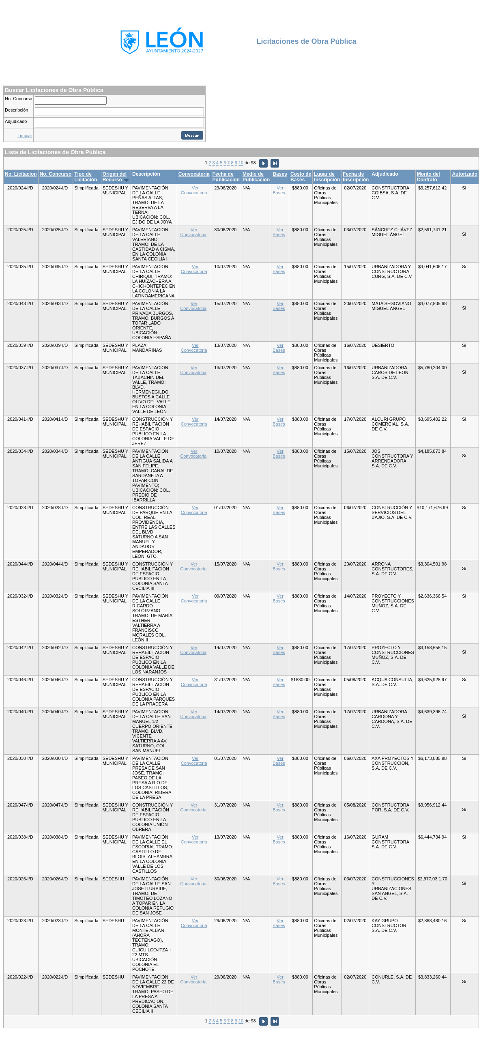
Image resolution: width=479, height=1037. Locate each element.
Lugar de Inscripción (327, 177)
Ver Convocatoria (194, 190)
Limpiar (24, 135)
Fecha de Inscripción (356, 177)
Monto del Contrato (428, 177)
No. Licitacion (21, 174)
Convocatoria (194, 174)
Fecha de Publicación (226, 177)
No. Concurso (18, 98)
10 (240, 163)
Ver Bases (279, 190)
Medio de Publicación (256, 177)
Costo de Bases (300, 177)
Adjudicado (16, 121)
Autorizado (464, 174)
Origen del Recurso (115, 177)
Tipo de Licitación (85, 177)
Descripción (16, 110)
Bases (280, 174)
